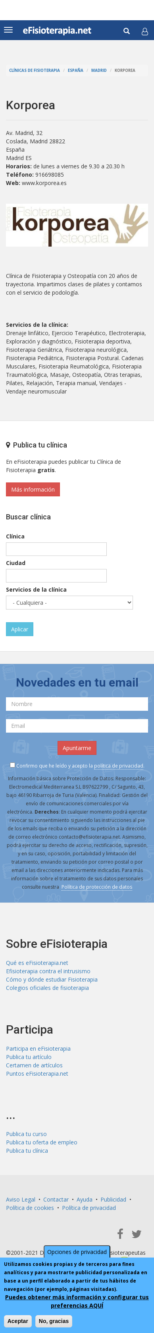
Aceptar (18, 1321)
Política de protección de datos (97, 887)
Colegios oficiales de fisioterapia (47, 988)
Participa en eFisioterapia (38, 1048)
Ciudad (15, 563)
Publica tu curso (26, 1134)
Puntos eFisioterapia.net (37, 1073)
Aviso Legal (20, 1199)
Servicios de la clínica (36, 589)
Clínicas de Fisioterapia (34, 70)
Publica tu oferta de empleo (41, 1142)
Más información (33, 489)
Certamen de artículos (34, 1065)
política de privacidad (118, 765)
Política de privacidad (89, 1207)
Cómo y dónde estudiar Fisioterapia (52, 979)
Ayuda (84, 1199)
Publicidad (113, 1199)
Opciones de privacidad (77, 1252)
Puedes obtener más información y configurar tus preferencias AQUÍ (77, 1301)
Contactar (56, 1199)
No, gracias (54, 1321)
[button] (145, 31)
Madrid (99, 70)
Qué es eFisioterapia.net (37, 962)
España (75, 70)
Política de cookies (30, 1207)
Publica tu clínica (27, 1150)
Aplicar (19, 629)
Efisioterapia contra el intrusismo (48, 971)
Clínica (15, 536)
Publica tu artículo (29, 1057)
